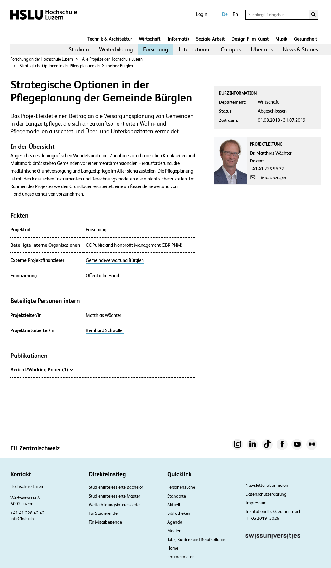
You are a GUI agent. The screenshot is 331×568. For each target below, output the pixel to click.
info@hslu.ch (22, 518)
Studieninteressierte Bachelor (116, 487)
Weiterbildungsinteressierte (114, 504)
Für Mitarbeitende (105, 522)
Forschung (155, 49)
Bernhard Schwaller (105, 330)
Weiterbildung (116, 49)
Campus (231, 49)
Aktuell (173, 504)
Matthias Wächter (103, 315)
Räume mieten (181, 556)
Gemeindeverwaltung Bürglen (115, 260)
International (194, 49)
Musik (281, 39)
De (225, 14)
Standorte (176, 496)
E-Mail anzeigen (273, 177)
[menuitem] (79, 49)
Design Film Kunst (250, 39)
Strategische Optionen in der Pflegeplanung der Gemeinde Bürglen (76, 65)
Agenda (174, 522)
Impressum (256, 502)
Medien (174, 530)
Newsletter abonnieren (266, 485)
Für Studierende (103, 513)
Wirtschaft (150, 39)
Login (201, 14)
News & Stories (300, 49)
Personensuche (181, 487)
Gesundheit (305, 39)
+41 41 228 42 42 (27, 512)
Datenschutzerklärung (266, 494)
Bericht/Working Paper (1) (41, 369)
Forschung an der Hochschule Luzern (41, 59)
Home (172, 548)
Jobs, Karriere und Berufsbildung (197, 539)
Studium (79, 49)
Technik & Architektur (109, 39)
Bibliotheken (178, 513)
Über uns (262, 49)
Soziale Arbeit (210, 39)
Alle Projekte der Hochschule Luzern (112, 59)
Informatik (178, 39)
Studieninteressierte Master (114, 496)
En (235, 14)
